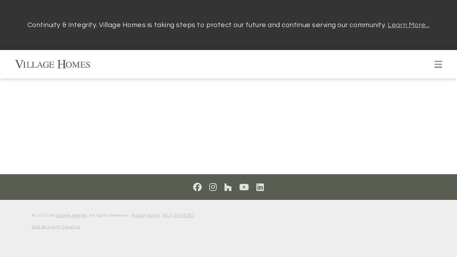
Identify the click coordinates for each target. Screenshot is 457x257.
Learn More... (409, 25)
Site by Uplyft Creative (55, 227)
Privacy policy (145, 215)
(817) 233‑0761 (178, 215)
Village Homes (71, 215)
